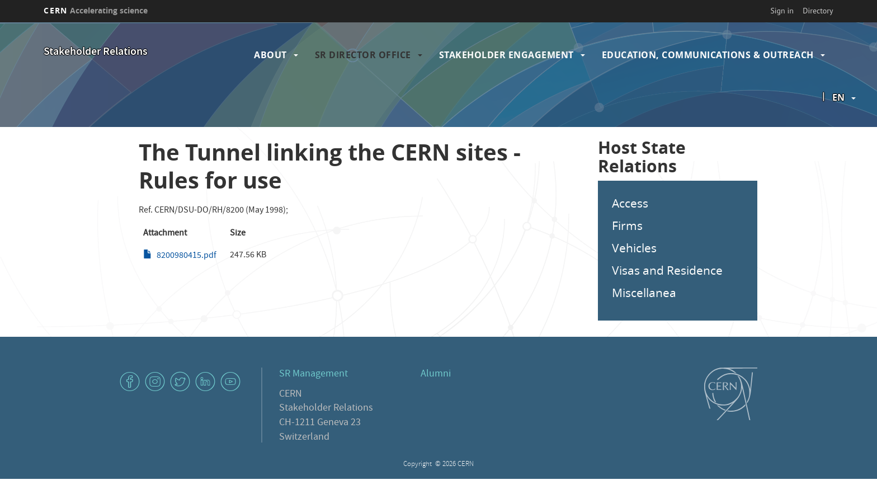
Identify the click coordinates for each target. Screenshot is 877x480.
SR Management (313, 374)
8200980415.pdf (186, 256)
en (838, 97)
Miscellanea (644, 292)
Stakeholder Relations (96, 52)
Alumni (436, 374)
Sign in (782, 11)
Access (630, 203)
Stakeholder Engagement (506, 55)
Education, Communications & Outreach (708, 55)
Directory (818, 11)
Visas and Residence (667, 270)
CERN (96, 10)
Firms (627, 225)
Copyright (418, 464)
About (270, 55)
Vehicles (634, 248)
